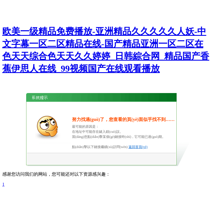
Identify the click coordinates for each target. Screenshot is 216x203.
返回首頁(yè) (138, 147)
